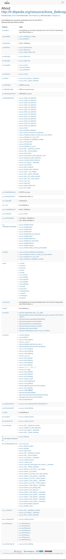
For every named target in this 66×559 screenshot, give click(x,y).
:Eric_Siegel (25, 188)
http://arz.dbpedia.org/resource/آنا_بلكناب (30, 344)
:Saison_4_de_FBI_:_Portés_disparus (32, 483)
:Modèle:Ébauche (26, 243)
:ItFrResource (24, 535)
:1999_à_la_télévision (27, 100)
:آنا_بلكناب (24, 342)
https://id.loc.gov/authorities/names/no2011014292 (33, 395)
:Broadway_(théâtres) (27, 130)
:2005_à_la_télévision (27, 112)
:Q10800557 (24, 69)
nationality (6, 61)
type (4, 263)
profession (6, 74)
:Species (22, 298)
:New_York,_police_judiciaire (29, 176)
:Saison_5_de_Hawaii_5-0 (29, 490)
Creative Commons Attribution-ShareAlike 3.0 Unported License (48, 553)
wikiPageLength (7, 89)
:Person (22, 265)
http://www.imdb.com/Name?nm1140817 (30, 326)
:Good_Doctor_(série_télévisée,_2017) (32, 155)
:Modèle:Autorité (26, 224)
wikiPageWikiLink (8, 98)
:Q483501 (24, 284)
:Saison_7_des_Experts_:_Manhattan (32, 496)
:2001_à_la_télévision (27, 105)
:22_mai (23, 444)
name (4, 412)
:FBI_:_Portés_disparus (28, 151)
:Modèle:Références (27, 238)
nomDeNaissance (9, 209)
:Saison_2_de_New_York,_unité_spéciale (33, 473)
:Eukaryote (23, 295)
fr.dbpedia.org (56, 15)
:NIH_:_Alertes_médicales (29, 80)
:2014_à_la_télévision (27, 116)
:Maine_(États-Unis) (27, 52)
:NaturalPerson (24, 291)
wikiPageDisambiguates (10, 438)
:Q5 (22, 286)
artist (5, 417)
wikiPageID (6, 85)
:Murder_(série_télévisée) (28, 169)
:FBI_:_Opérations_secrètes (29, 148)
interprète (7, 519)
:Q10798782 (24, 67)
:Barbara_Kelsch (26, 446)
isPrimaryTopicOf (8, 408)
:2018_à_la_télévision (27, 121)
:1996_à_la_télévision (27, 98)
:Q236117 (24, 337)
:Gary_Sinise (25, 153)
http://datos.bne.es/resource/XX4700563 (30, 397)
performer (7, 421)
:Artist (21, 272)
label (4, 308)
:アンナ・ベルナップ (27, 367)
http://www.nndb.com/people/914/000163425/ (32, 319)
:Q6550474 (24, 39)
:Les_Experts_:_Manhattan (29, 78)
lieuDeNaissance (8, 196)
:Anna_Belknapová (27, 381)
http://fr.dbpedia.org (34, 15)
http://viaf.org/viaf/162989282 (27, 392)
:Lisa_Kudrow (25, 165)
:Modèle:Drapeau (26, 245)
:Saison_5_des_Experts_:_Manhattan (32, 492)
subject (5, 252)
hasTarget (6, 523)
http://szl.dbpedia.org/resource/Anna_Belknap (32, 385)
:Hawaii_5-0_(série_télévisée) (30, 158)
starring (6, 425)
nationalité (6, 201)
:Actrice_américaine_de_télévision (31, 132)
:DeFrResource (24, 523)
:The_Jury (24, 181)
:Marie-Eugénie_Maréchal (29, 503)
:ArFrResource (24, 526)
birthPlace (6, 47)
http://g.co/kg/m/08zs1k (25, 399)
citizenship (6, 56)
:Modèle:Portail (25, 236)
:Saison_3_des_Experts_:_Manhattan (32, 480)
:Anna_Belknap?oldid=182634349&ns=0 (33, 404)
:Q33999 (23, 281)
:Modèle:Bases (25, 227)
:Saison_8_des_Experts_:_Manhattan (32, 499)
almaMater (6, 36)
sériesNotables (8, 218)
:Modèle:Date (25, 229)
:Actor (21, 270)
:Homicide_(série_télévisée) (29, 160)
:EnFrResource (24, 532)
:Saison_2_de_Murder (27, 471)
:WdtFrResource (25, 539)
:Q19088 (23, 277)
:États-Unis (24, 50)
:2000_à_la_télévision (27, 102)
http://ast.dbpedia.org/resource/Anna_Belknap (32, 346)
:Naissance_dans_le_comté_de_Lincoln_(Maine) (35, 135)
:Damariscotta (25, 47)
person (14, 15)
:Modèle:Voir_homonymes (29, 241)
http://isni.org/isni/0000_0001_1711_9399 (31, 312)
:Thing (21, 263)
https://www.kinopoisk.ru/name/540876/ (30, 321)
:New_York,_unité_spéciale (29, 178)
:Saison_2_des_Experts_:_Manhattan (32, 476)
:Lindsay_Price (25, 462)
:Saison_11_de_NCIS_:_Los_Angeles (32, 469)
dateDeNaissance (9, 192)
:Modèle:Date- (25, 231)
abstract (5, 30)
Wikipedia (20, 553)
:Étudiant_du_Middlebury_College (31, 139)
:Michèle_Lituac (26, 506)
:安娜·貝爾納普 (26, 390)
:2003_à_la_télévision (27, 107)
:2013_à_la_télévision (27, 114)
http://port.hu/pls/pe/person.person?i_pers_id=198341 (34, 330)
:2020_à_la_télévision (27, 125)
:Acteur (23, 65)
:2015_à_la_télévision (27, 118)
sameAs (5, 335)
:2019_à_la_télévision (27, 123)
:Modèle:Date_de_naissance (29, 234)
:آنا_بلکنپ (24, 355)
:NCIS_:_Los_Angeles (27, 171)
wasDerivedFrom (8, 404)
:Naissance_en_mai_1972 (29, 137)
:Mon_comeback (26, 167)
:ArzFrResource (25, 528)
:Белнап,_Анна (26, 378)
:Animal (22, 293)
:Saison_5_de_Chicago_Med (29, 487)
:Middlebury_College (27, 36)
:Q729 (22, 288)
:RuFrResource (24, 530)
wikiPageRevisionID (9, 93)
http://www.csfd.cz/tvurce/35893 (28, 328)
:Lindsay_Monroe (26, 417)
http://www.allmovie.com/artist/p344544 (30, 323)
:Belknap (24, 436)
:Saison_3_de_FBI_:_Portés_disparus (32, 478)
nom (5, 205)
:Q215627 (24, 279)
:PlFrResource (24, 537)
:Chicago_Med (25, 141)
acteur (6, 510)
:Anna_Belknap (24, 335)
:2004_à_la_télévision (27, 109)
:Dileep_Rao (25, 450)
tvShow (5, 78)
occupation (6, 65)
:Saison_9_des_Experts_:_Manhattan (32, 501)
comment (5, 302)
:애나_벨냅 (24, 369)
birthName (6, 43)
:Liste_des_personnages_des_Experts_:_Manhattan (36, 464)
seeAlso (5, 312)
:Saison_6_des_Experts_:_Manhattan (32, 494)
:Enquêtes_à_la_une (27, 146)
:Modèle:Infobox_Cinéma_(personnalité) (33, 248)
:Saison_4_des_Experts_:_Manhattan (32, 485)
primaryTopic (8, 544)
